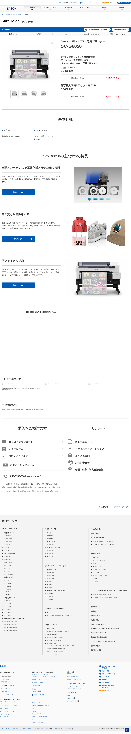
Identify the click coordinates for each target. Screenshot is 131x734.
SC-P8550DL (7, 556)
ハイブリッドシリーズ (10, 553)
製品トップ (13, 34)
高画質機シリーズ (9, 533)
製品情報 (4, 666)
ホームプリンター (5, 679)
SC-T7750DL (7, 565)
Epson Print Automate (99, 633)
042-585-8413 (34, 476)
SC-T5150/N (7, 586)
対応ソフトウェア (51, 625)
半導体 (68, 695)
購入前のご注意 (96, 650)
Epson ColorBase (52, 634)
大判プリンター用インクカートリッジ (104, 541)
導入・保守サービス (118, 34)
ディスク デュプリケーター (39, 714)
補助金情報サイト (97, 646)
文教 (94, 563)
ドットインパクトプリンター (7, 711)
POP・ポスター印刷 (99, 560)
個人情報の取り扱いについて (43, 728)
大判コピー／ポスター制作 (54, 637)
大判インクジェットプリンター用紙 (103, 544)
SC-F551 (49, 581)
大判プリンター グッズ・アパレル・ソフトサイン (45, 676)
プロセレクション (5, 691)
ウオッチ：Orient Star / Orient (39, 705)
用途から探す (95, 554)
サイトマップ (5, 728)
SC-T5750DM (7, 606)
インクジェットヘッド (72, 686)
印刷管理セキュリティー (38, 722)
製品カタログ (95, 615)
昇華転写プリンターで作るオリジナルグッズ (106, 628)
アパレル (95, 581)
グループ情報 (62, 2)
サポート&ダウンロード (108, 674)
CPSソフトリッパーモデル (55, 651)
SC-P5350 (7, 545)
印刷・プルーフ (97, 566)
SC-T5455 (7, 580)
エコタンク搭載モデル (7, 694)
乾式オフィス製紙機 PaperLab (40, 716)
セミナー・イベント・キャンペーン (91, 2)
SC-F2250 (50, 596)
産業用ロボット (71, 673)
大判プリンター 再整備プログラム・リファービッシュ (109, 590)
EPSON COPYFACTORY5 (54, 640)
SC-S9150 (50, 550)
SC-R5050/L (50, 545)
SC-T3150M (7, 615)
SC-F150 (49, 587)
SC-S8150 (50, 553)
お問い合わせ (72, 2)
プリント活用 (105, 671)
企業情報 (104, 679)
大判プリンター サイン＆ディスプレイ (42, 674)
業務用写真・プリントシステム (40, 679)
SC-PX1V (6, 550)
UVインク (50, 533)
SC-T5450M (7, 609)
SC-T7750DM (7, 604)
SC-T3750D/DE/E (9, 574)
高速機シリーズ (8, 577)
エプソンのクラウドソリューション (103, 641)
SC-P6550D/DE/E (9, 562)
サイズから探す (96, 529)
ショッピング (105, 677)
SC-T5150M (7, 612)
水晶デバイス (70, 698)
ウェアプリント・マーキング (101, 575)
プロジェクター (36, 700)
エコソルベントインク (53, 547)
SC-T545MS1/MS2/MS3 (10, 627)
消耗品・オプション (91, 34)
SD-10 (49, 612)
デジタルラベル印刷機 (37, 682)
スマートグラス (36, 702)
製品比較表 (95, 533)
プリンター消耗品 (36, 691)
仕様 (65, 34)
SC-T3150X (7, 595)
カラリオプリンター (6, 688)
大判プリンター (11, 521)
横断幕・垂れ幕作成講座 (99, 637)
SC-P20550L (7, 536)
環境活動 (94, 611)
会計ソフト (35, 719)
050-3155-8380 (18, 476)
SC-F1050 (50, 599)
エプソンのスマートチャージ (7, 701)
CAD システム (51, 629)
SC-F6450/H (50, 578)
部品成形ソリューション (73, 679)
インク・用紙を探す (97, 537)
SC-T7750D (7, 568)
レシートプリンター (5, 714)
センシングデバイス (72, 701)
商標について (30, 409)
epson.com (68, 728)
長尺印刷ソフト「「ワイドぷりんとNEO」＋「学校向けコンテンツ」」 (63, 644)
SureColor (10, 21)
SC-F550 (49, 584)
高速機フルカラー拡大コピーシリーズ (14, 618)
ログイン (108, 2)
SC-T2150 (7, 592)
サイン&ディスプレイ (52, 529)
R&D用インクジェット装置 (74, 688)
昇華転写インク (51, 570)
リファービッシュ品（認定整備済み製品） (105, 597)
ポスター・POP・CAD (9, 529)
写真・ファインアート (99, 569)
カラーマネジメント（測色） (54, 608)
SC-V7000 (50, 536)
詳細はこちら (18, 192)
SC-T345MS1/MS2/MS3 (10, 630)
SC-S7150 (50, 556)
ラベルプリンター (4, 716)
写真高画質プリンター (7, 682)
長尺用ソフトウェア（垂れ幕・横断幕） (58, 632)
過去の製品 (95, 620)
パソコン (34, 708)
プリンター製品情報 (39, 694)
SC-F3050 (50, 593)
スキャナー (35, 711)
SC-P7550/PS (8, 542)
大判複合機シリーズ (9, 598)
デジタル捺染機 (36, 685)
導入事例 (94, 607)
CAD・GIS (96, 558)
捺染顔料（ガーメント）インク (56, 590)
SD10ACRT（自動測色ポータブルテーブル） (60, 615)
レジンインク (51, 542)
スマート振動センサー (72, 676)
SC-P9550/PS (8, 539)
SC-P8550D (7, 559)
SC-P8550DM (8, 601)
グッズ (95, 578)
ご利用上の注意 (27, 728)
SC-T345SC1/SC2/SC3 (10, 624)
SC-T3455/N (7, 583)
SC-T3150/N (7, 589)
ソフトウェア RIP (52, 654)
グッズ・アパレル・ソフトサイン (56, 566)
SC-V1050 (50, 539)
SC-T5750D (7, 571)
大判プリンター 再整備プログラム (103, 594)
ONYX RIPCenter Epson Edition (56, 648)
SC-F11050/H (51, 573)
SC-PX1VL (7, 547)
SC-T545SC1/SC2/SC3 (10, 621)
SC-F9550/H (50, 576)
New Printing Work (97, 624)
